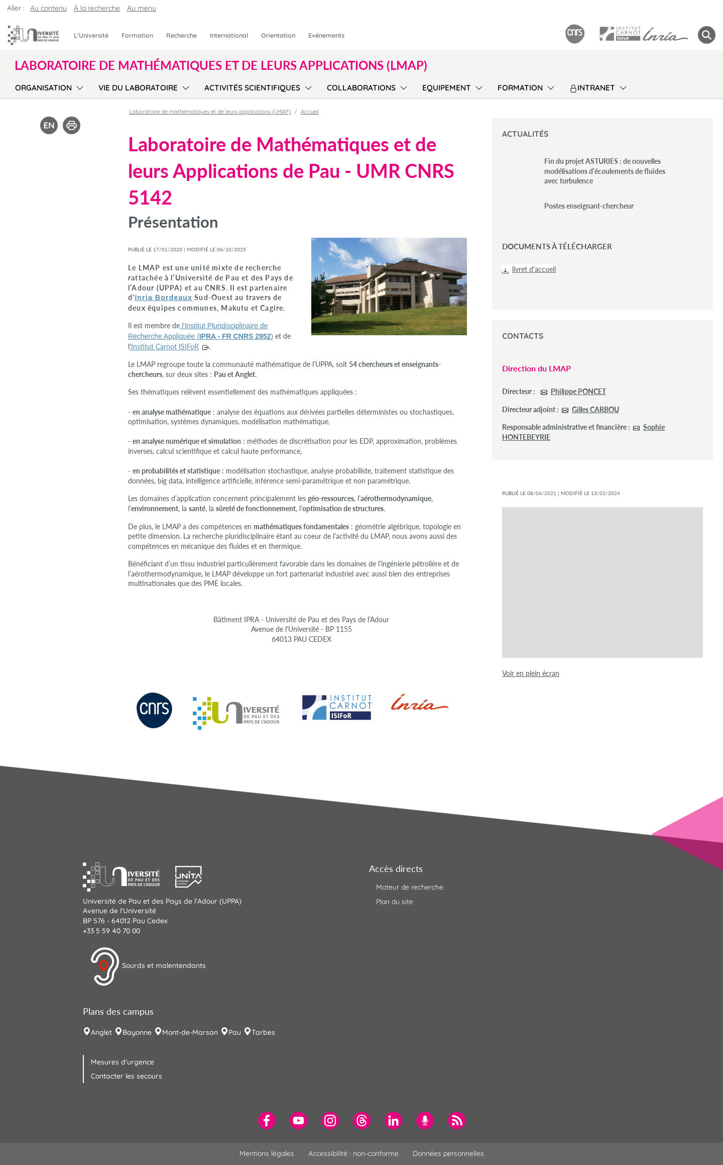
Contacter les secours (126, 1076)
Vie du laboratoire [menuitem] (138, 87)
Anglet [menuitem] (101, 1032)
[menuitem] (267, 1120)
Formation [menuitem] (137, 35)
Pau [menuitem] (234, 1032)
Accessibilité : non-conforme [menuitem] (353, 1153)
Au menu (141, 8)
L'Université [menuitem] (91, 35)
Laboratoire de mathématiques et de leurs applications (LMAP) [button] (221, 65)
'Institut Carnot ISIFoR (164, 346)
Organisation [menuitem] (43, 87)
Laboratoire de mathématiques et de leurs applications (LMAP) (210, 111)
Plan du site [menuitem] (394, 901)
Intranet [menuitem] (592, 87)
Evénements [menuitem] (326, 35)
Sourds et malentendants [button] (148, 966)
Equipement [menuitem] (446, 87)
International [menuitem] (229, 35)
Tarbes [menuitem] (263, 1032)
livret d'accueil (534, 269)
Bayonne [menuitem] (137, 1032)
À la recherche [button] (97, 8)
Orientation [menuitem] (278, 35)
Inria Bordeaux (163, 298)
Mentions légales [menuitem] (266, 1153)
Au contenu (48, 8)
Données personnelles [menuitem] (448, 1153)
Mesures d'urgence (122, 1061)
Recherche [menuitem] (181, 35)
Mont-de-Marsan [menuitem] (190, 1032)
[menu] (78, 86)
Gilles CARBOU (595, 409)
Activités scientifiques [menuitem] (252, 87)
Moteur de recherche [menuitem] (409, 887)
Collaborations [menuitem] (361, 87)
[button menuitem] (706, 35)
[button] (129, 875)
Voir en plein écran (530, 673)
